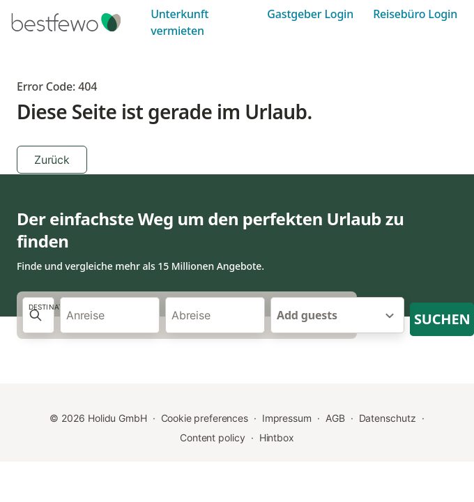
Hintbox (276, 437)
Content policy (212, 437)
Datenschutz (387, 418)
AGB (335, 418)
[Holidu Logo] (76, 22)
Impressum (287, 418)
